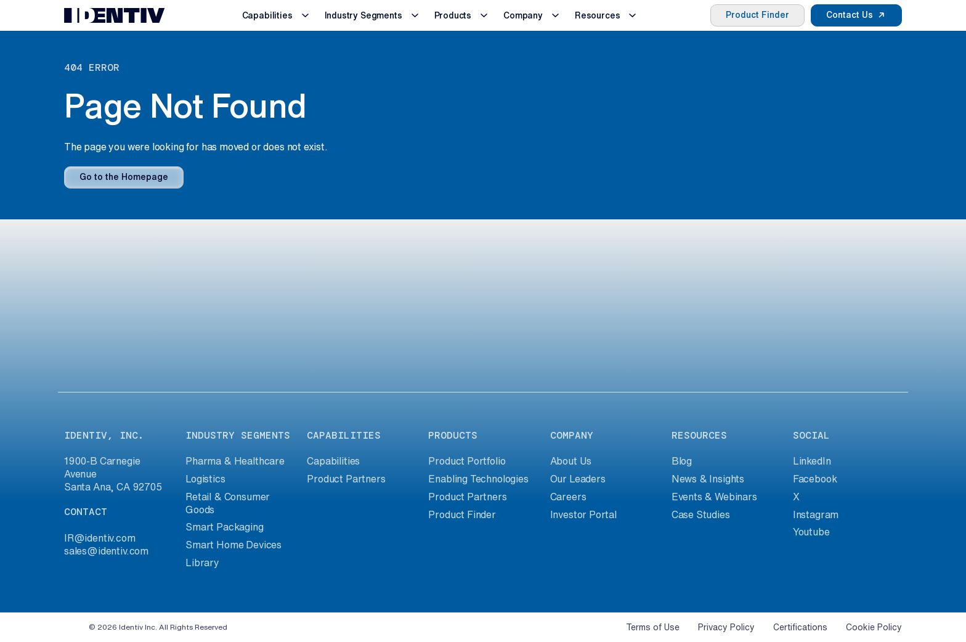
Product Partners (346, 479)
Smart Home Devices (233, 545)
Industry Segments (363, 15)
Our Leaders (578, 479)
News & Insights (708, 479)
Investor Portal (583, 514)
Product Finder (757, 14)
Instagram (815, 514)
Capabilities (267, 15)
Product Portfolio (466, 461)
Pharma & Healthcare (235, 461)
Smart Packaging (224, 527)
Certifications (800, 627)
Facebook (815, 479)
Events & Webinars (714, 497)
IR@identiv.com (100, 538)
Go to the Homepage (123, 177)
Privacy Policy (726, 627)
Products (453, 15)
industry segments (237, 435)
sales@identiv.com (106, 551)
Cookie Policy (874, 627)
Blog (682, 461)
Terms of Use (653, 627)
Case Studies (701, 514)
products (452, 435)
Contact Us (849, 14)
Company (523, 15)
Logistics (205, 479)
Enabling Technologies (478, 479)
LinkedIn (812, 461)
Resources (597, 15)
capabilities (344, 435)
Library (202, 562)
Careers (568, 497)
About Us (571, 461)
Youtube (811, 532)
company (571, 435)
